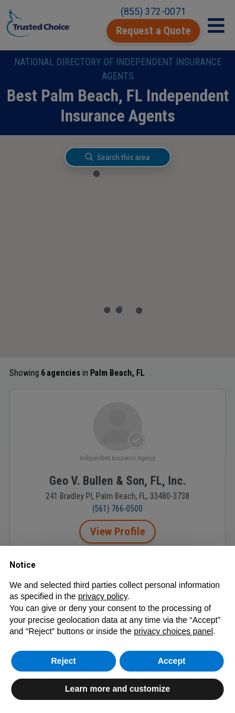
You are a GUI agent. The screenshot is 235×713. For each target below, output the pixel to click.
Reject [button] (63, 661)
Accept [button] (171, 661)
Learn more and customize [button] (117, 688)
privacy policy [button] (102, 596)
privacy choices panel (173, 631)
